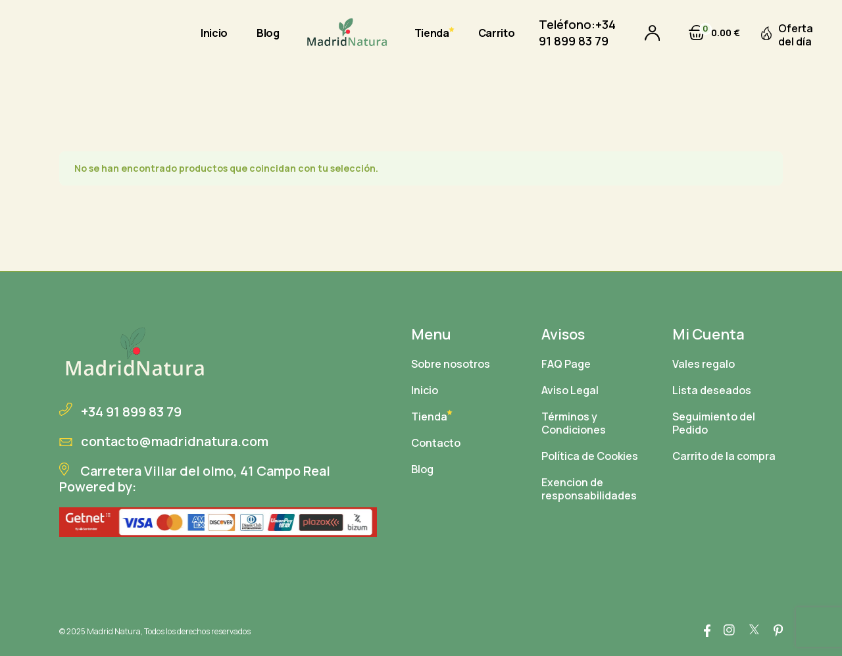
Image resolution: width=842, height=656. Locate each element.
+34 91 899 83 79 (577, 32)
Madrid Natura (114, 631)
